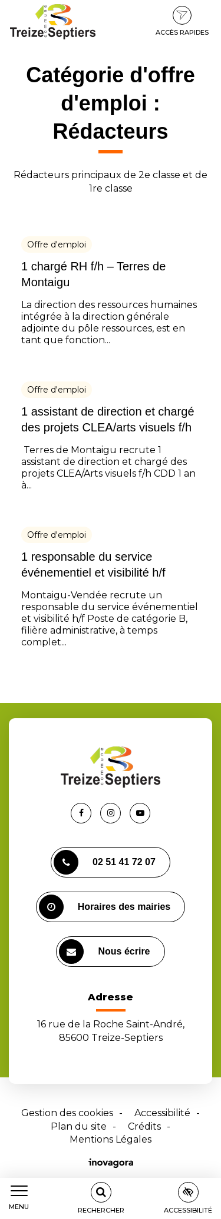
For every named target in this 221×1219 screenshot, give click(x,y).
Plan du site (79, 1126)
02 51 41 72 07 (105, 862)
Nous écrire (104, 951)
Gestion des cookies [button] (67, 1112)
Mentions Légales (110, 1139)
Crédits (144, 1126)
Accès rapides (182, 21)
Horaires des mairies (104, 907)
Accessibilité (162, 1112)
